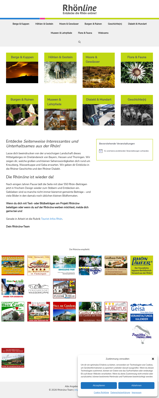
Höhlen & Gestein (44, 23)
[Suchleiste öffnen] (79, 42)
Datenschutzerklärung (120, 392)
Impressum (136, 392)
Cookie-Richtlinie (101, 392)
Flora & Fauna (85, 32)
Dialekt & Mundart (137, 23)
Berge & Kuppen (21, 23)
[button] (152, 358)
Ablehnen (136, 385)
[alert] (124, 151)
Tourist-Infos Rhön (51, 219)
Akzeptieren (99, 385)
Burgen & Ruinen (93, 23)
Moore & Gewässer (69, 23)
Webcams (103, 32)
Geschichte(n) (115, 23)
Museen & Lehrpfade (61, 32)
